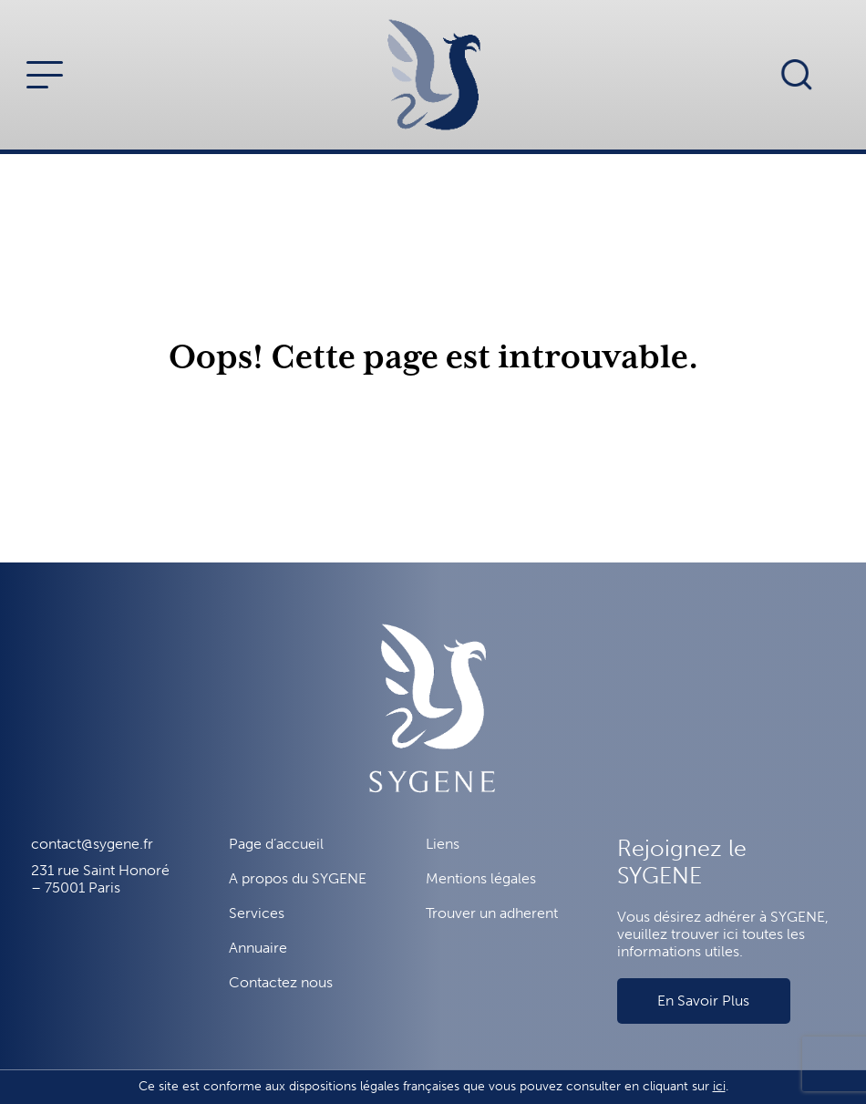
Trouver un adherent (492, 913)
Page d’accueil (276, 843)
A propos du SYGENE (297, 878)
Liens (442, 843)
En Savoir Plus (703, 1000)
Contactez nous (281, 982)
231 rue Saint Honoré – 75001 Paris (100, 879)
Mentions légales (481, 878)
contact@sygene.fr (92, 843)
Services (256, 913)
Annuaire (258, 947)
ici (719, 1086)
